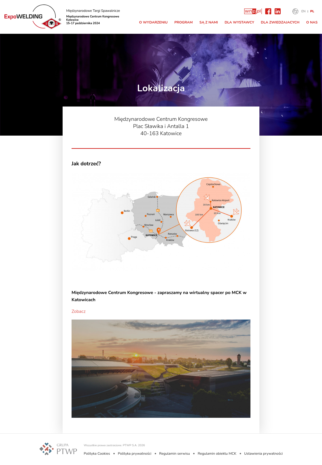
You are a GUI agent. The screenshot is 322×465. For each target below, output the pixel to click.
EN (303, 11)
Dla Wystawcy (239, 22)
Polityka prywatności (134, 453)
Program (183, 22)
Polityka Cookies (97, 453)
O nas (312, 22)
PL (312, 11)
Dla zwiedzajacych (280, 22)
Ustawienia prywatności (263, 453)
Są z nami (208, 22)
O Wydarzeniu (153, 22)
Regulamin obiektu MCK (217, 453)
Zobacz (79, 311)
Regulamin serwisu (174, 453)
